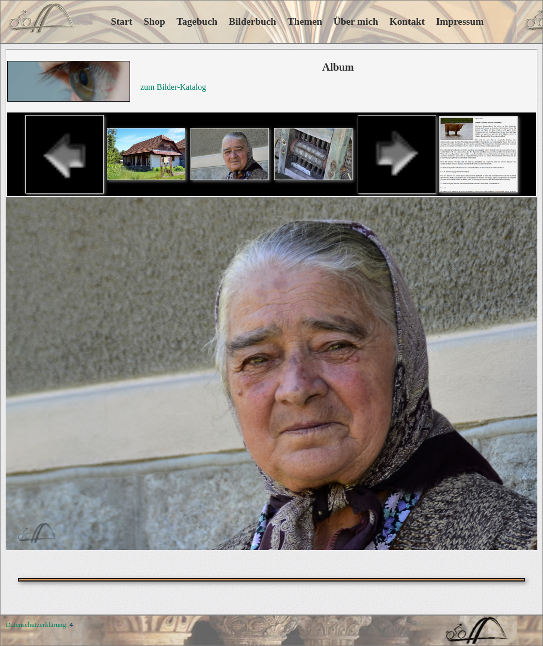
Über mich (355, 21)
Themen (305, 21)
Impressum (460, 21)
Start (108, 21)
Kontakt (407, 21)
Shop (154, 21)
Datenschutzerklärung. (37, 624)
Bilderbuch (252, 21)
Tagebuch (197, 21)
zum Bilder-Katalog (173, 87)
